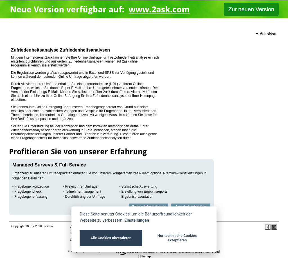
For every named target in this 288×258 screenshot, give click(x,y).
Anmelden (268, 33)
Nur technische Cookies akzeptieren (177, 237)
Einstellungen (136, 220)
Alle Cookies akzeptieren (111, 238)
